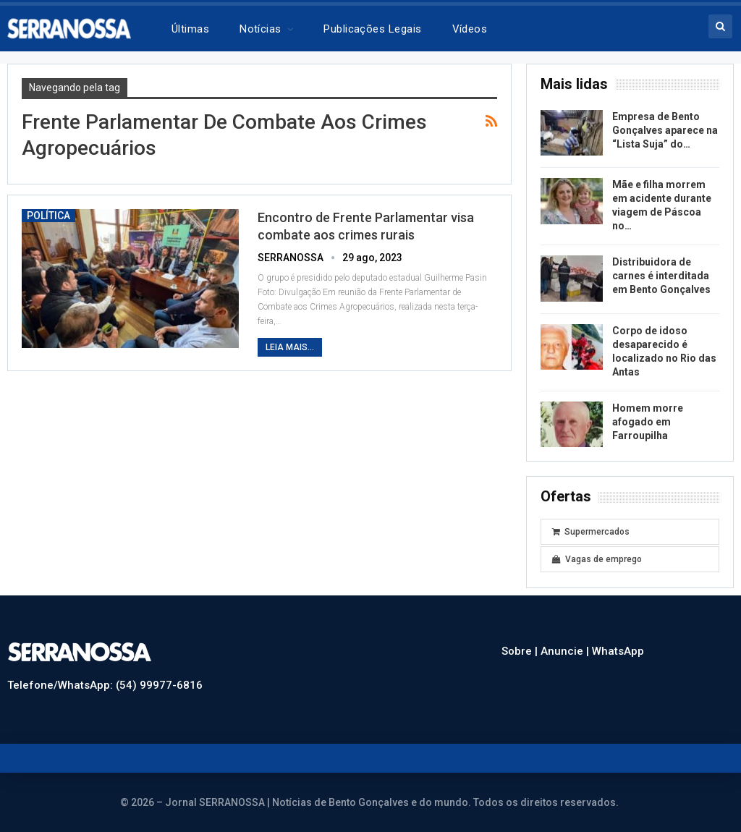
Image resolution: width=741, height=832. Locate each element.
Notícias (260, 28)
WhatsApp (618, 651)
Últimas (190, 28)
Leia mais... (290, 347)
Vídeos (470, 28)
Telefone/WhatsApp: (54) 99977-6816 (105, 685)
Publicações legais (372, 28)
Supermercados (591, 532)
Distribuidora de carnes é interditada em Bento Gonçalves (661, 275)
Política (48, 215)
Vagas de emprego (597, 559)
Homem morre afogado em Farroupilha (647, 421)
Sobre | (521, 651)
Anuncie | (566, 651)
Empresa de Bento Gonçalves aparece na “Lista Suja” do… (665, 130)
